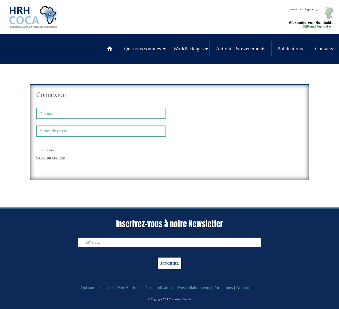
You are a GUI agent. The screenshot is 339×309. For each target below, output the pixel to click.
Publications (290, 48)
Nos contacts (247, 287)
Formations (223, 287)
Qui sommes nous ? (98, 287)
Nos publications (160, 287)
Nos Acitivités (130, 287)
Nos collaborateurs (194, 287)
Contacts (324, 48)
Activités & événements (240, 48)
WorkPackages (188, 48)
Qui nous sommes (142, 48)
